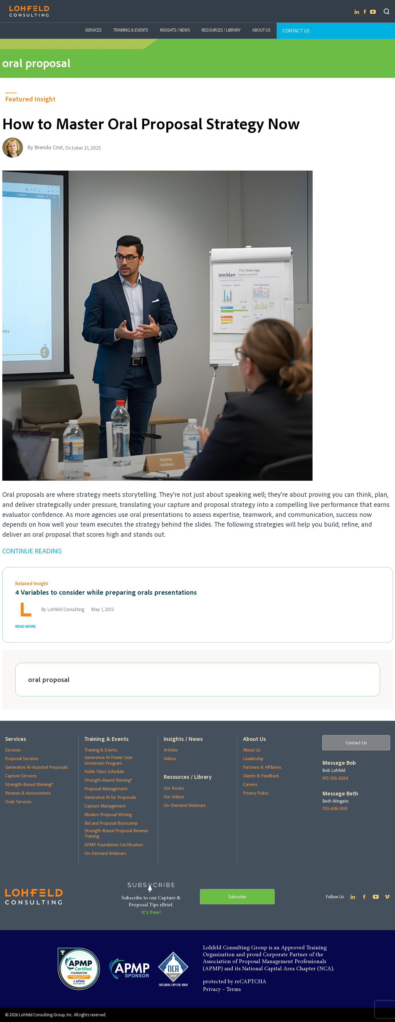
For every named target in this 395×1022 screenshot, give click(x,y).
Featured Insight (30, 98)
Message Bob (339, 763)
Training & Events (131, 30)
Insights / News (175, 30)
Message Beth (340, 793)
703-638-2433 (335, 809)
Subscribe (237, 896)
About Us (261, 30)
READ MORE (25, 626)
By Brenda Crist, (45, 147)
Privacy (212, 989)
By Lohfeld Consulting (62, 609)
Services (94, 30)
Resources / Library (221, 30)
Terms (233, 989)
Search (386, 11)
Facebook (365, 12)
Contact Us (296, 30)
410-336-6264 (335, 778)
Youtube (373, 12)
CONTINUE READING (31, 550)
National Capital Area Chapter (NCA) (287, 969)
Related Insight (31, 583)
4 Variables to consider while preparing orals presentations (106, 592)
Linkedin (357, 12)
